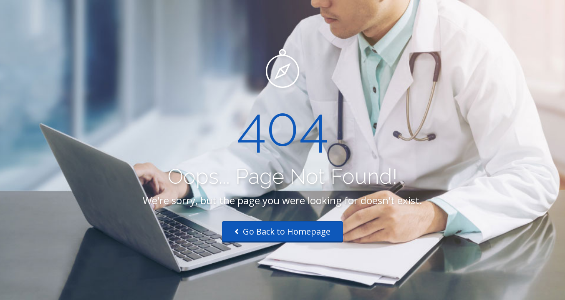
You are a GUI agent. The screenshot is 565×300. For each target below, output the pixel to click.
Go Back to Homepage (282, 231)
